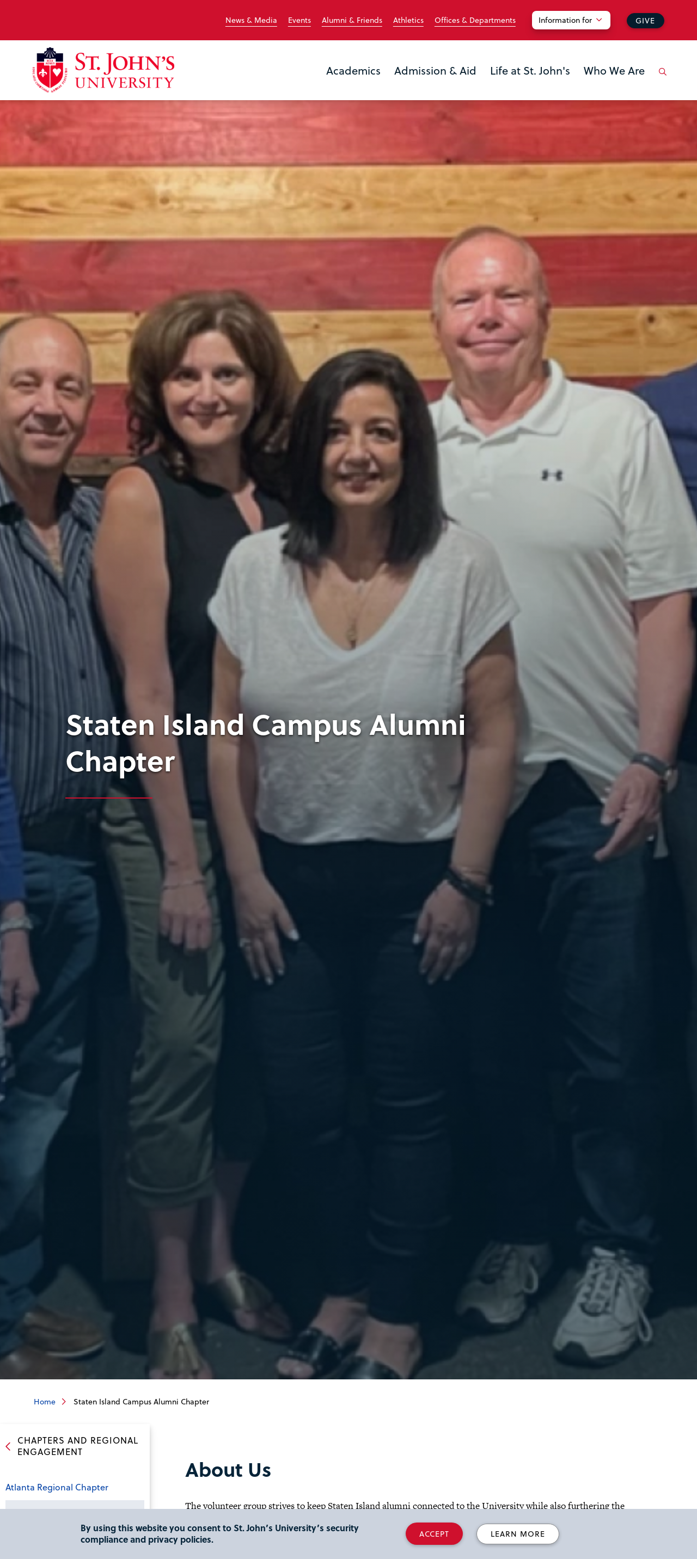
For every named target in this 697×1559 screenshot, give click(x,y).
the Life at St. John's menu (493, 88)
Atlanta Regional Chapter (56, 1487)
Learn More (518, 1533)
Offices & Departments (475, 20)
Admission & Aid (435, 70)
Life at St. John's (530, 70)
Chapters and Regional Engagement (77, 1446)
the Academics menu (329, 88)
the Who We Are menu (587, 88)
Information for (565, 20)
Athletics (408, 20)
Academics (353, 70)
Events (299, 20)
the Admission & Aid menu (397, 88)
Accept (434, 1533)
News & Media (251, 20)
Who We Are (614, 70)
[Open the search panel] (660, 80)
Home (45, 1401)
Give (645, 20)
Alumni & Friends (352, 20)
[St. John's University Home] (103, 70)
